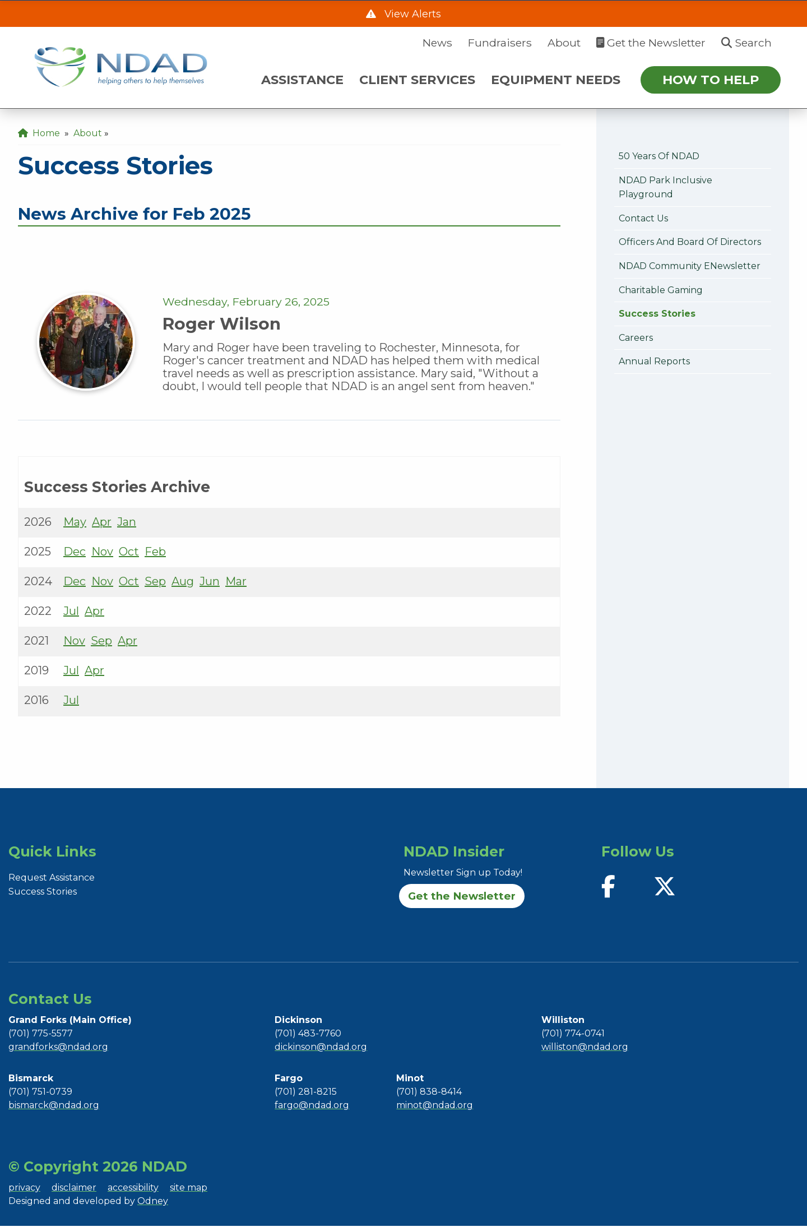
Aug (182, 582)
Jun (210, 582)
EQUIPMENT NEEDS (555, 79)
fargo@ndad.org (312, 1106)
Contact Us (643, 218)
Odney (152, 1202)
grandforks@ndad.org (58, 1048)
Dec (74, 552)
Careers (636, 337)
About (564, 42)
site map (188, 1188)
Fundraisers (500, 42)
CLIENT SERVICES (417, 79)
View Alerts (412, 14)
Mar (236, 582)
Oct (129, 552)
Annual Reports (654, 361)
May (74, 523)
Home (39, 133)
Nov (102, 552)
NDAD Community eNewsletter (689, 266)
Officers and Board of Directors (690, 242)
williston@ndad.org (584, 1048)
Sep (155, 582)
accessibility (133, 1188)
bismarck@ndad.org (53, 1106)
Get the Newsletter (651, 42)
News (437, 42)
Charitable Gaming (661, 290)
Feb (155, 552)
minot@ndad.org (434, 1106)
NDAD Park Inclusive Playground (665, 187)
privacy (24, 1188)
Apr (102, 523)
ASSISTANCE (302, 79)
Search (746, 42)
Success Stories (657, 313)
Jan (126, 523)
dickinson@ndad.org (321, 1048)
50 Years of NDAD (659, 156)
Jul (71, 612)
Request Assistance (51, 878)
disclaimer (74, 1188)
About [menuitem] (87, 133)
